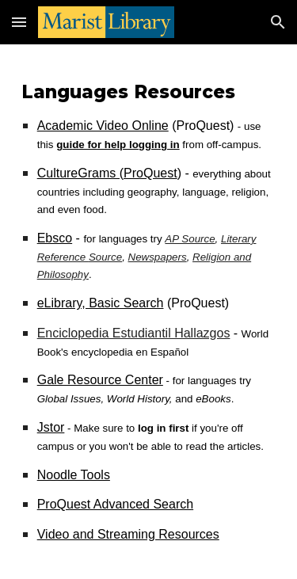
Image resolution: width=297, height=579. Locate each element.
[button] (19, 22)
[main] (149, 311)
